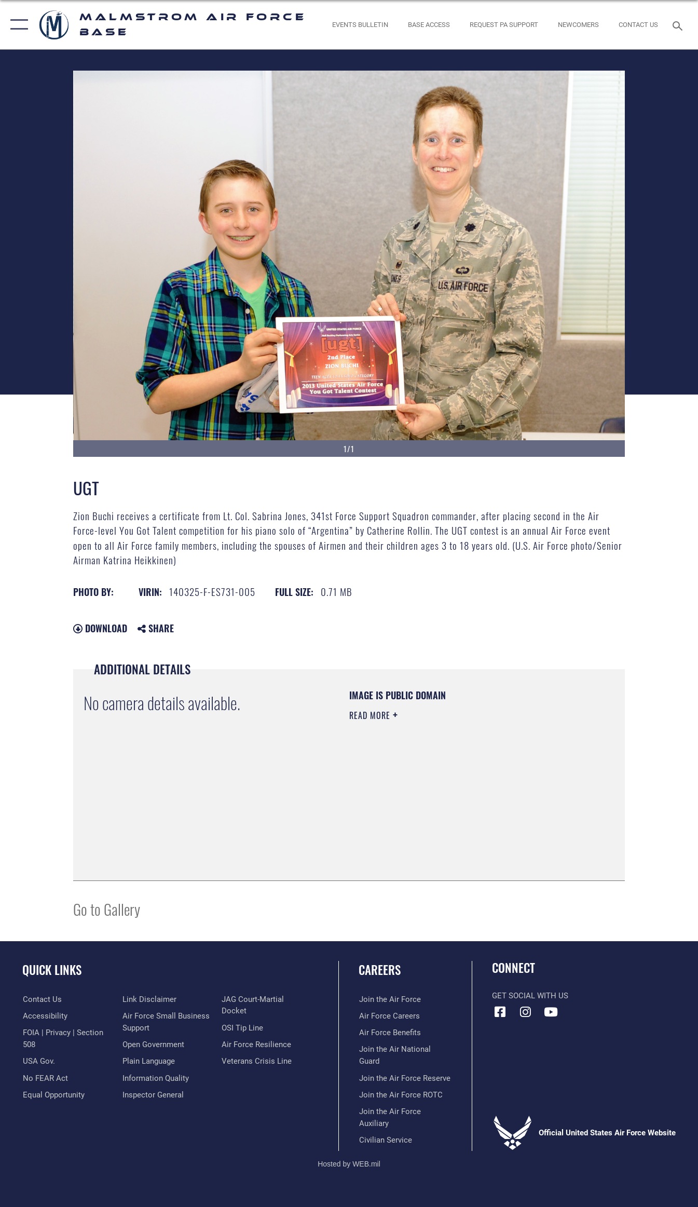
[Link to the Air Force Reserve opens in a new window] (404, 1078)
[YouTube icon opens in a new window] (550, 1012)
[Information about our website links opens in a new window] (149, 1016)
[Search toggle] (679, 24)
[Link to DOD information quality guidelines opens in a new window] (255, 999)
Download (100, 628)
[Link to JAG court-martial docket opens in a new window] (266, 1032)
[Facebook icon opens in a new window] (500, 1012)
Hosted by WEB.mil (349, 1164)
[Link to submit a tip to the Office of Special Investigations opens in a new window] (242, 1049)
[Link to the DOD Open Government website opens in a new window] (153, 1061)
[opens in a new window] (503, 24)
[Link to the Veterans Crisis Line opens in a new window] (257, 1083)
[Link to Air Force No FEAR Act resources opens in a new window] (44, 1078)
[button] (17, 24)
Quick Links (51, 970)
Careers (380, 970)
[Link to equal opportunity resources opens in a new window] (153, 999)
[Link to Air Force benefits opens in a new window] (389, 1032)
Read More (371, 715)
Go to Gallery (106, 909)
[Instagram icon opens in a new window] (525, 1012)
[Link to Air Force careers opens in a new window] (389, 1016)
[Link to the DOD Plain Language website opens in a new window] (148, 1078)
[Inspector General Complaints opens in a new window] (252, 1016)
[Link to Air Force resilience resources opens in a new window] (256, 1066)
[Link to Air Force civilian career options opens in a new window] (385, 1140)
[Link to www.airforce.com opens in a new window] (389, 999)
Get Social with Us (530, 995)
